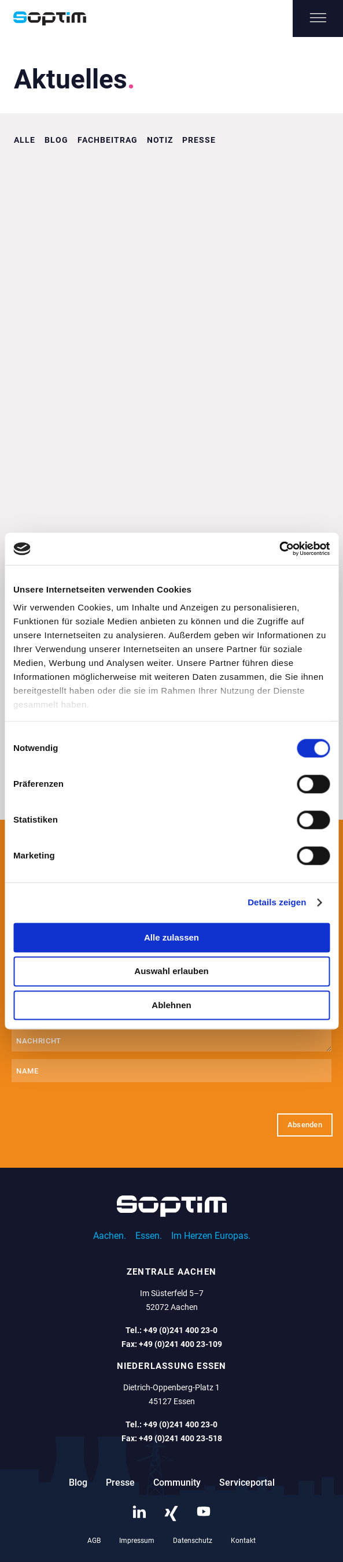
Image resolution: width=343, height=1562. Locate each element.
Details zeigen (277, 902)
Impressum (136, 1541)
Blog (56, 140)
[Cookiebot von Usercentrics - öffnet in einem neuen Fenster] (279, 548)
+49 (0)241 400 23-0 (180, 1330)
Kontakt (243, 1541)
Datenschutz (192, 1541)
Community (177, 1482)
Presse (199, 140)
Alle (24, 140)
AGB (94, 1541)
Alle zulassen (171, 937)
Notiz (160, 140)
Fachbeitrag (108, 140)
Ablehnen (171, 1005)
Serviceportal (247, 1482)
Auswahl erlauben (171, 971)
